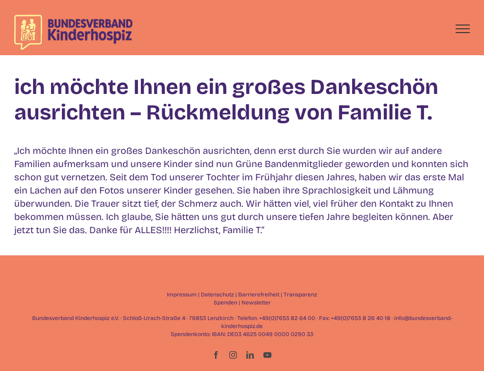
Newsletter (256, 302)
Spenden (225, 302)
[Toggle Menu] (463, 29)
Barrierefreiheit (258, 294)
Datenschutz (217, 294)
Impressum (182, 294)
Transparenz (300, 294)
